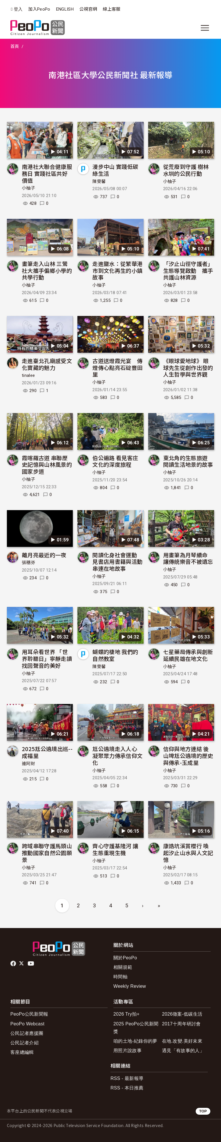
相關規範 (122, 967)
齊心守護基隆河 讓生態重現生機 (115, 849)
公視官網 (88, 9)
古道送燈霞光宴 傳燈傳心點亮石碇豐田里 (117, 367)
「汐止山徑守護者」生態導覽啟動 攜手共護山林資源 (188, 270)
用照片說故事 (127, 1050)
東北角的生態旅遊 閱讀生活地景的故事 (188, 461)
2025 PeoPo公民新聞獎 (136, 1027)
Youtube (31, 964)
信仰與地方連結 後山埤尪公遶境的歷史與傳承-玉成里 (188, 755)
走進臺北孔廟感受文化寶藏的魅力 (47, 364)
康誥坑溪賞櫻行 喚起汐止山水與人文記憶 (188, 852)
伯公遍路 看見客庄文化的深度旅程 (115, 461)
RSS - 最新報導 (126, 1078)
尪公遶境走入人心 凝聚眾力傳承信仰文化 (117, 755)
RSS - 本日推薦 (126, 1087)
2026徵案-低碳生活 (182, 1014)
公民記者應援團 (26, 1033)
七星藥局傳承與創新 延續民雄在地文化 (188, 655)
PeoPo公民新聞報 (29, 1014)
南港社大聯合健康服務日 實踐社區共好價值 (47, 173)
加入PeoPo (39, 9)
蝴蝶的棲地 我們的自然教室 (115, 655)
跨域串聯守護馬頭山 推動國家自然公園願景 (47, 852)
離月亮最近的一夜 (44, 555)
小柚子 (28, 188)
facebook (13, 964)
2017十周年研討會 (181, 1023)
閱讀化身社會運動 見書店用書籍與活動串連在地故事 (117, 561)
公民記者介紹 (24, 1042)
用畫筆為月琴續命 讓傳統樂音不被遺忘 (188, 558)
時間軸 (120, 976)
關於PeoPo (125, 957)
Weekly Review (129, 986)
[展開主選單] (205, 28)
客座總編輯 (22, 1052)
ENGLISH (65, 9)
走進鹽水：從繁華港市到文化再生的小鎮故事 (117, 270)
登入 (18, 9)
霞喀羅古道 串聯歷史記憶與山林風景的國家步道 (47, 464)
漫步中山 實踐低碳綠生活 (115, 170)
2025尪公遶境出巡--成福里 (47, 752)
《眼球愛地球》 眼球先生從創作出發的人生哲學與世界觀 (188, 367)
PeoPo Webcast (27, 1023)
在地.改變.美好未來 (182, 1041)
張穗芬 (28, 562)
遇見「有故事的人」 (183, 1050)
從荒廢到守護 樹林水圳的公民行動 (186, 170)
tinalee (28, 375)
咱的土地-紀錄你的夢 (135, 1041)
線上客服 (111, 9)
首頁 (14, 46)
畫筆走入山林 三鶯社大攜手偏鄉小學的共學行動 (47, 270)
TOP (203, 1111)
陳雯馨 (99, 181)
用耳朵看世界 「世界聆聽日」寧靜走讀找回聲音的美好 (47, 658)
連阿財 (28, 763)
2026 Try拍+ (126, 1014)
